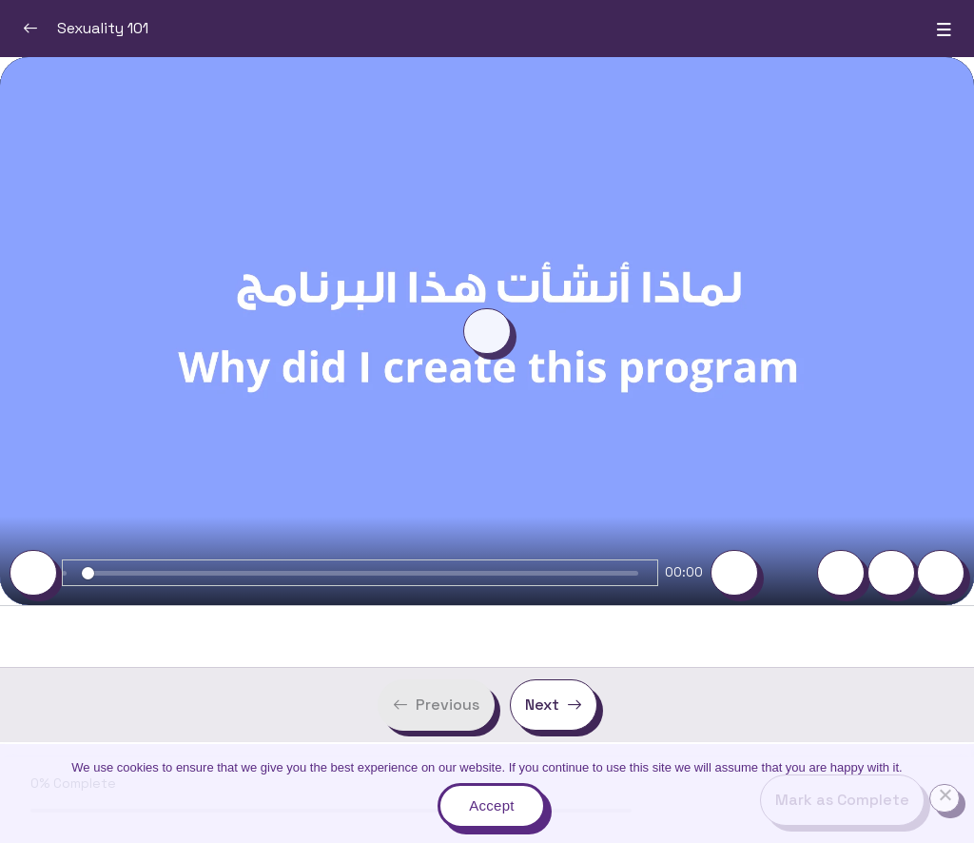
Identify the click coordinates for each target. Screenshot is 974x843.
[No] (944, 798)
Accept (491, 805)
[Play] (33, 573)
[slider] (360, 572)
